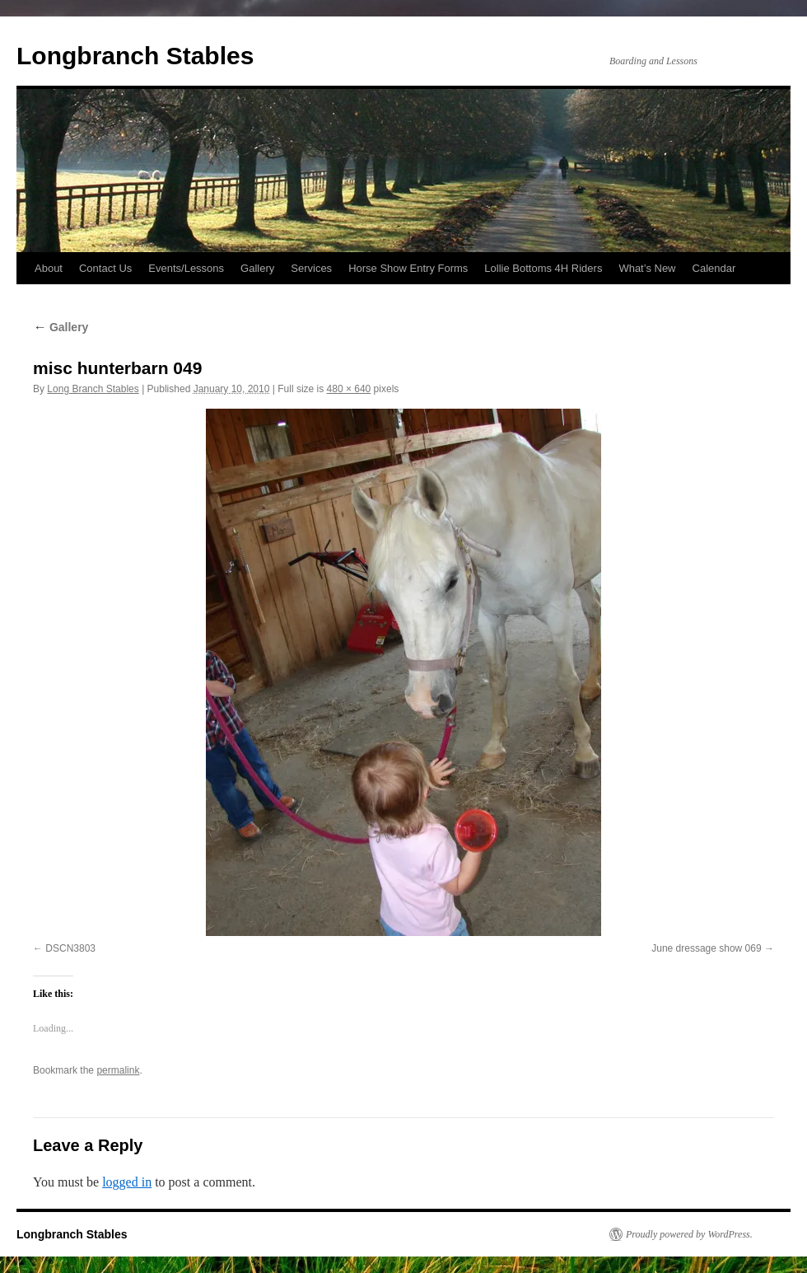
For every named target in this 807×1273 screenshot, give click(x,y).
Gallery (257, 268)
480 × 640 (349, 389)
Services (311, 268)
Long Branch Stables (92, 389)
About (49, 268)
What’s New (646, 268)
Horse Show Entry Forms (408, 268)
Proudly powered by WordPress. (689, 1234)
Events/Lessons (186, 268)
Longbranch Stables (135, 55)
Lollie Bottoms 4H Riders (543, 268)
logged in (127, 1182)
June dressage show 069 (706, 948)
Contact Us (105, 268)
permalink (117, 1070)
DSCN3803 (70, 948)
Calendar (714, 268)
